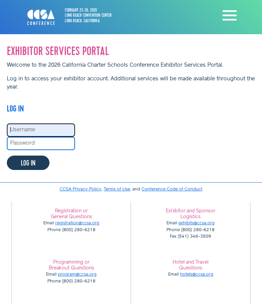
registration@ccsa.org (77, 223)
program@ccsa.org (77, 274)
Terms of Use (117, 189)
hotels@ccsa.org (196, 274)
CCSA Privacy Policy (80, 189)
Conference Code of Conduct (172, 189)
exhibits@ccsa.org (196, 223)
